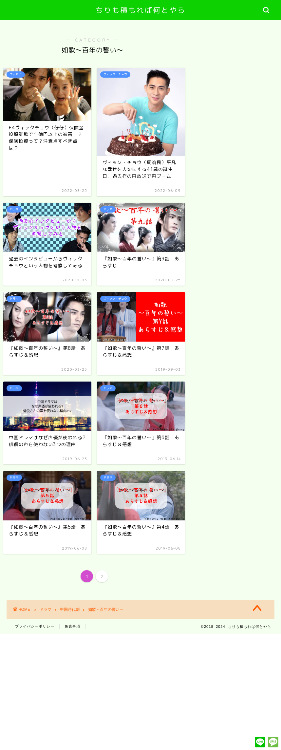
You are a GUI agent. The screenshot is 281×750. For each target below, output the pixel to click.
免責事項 (72, 626)
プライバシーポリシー (34, 626)
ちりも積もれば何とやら (141, 10)
